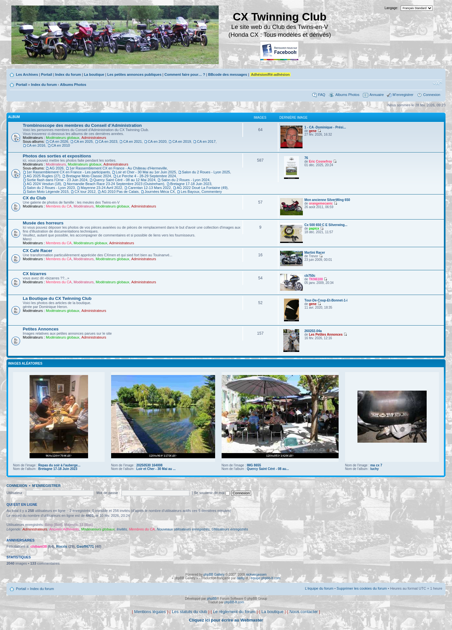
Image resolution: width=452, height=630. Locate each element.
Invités (122, 529)
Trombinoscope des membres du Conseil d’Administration (82, 125)
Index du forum (68, 74)
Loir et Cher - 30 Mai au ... (155, 469)
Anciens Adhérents (64, 529)
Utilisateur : (15, 493)
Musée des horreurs (43, 223)
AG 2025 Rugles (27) (43, 176)
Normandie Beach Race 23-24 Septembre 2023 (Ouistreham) (115, 184)
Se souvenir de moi (212, 493)
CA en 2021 (132, 141)
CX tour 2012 (85, 192)
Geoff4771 (85, 546)
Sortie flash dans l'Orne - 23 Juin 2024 (57, 180)
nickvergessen (256, 574)
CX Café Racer (37, 250)
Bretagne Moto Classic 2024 (88, 176)
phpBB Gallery (213, 574)
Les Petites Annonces (326, 334)
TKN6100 (316, 279)
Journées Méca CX (160, 192)
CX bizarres (34, 273)
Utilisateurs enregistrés (230, 529)
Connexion (431, 95)
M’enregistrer (403, 95)
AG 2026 (56, 168)
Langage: (391, 8)
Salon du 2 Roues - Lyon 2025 (206, 172)
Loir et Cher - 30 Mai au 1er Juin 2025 (146, 172)
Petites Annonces (40, 329)
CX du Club (34, 197)
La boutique (94, 74)
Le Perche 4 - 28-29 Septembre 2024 (146, 176)
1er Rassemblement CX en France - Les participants (68, 172)
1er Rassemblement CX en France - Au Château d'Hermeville (118, 168)
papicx (314, 228)
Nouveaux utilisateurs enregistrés (183, 529)
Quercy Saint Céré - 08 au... (268, 469)
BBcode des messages (227, 74)
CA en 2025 (83, 141)
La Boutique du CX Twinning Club (57, 298)
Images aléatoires (25, 363)
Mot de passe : (108, 493)
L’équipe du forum (319, 588)
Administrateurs (93, 138)
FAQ (321, 95)
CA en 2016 (36, 145)
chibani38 (38, 546)
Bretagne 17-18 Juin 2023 (191, 184)
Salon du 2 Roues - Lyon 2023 (51, 188)
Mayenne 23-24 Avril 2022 (101, 188)
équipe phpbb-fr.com (265, 578)
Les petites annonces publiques (134, 74)
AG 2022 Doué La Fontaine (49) (202, 188)
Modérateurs (56, 164)
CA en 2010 (60, 145)
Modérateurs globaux (62, 138)
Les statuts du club (189, 611)
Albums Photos (73, 85)
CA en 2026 (58, 141)
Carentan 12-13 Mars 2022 (149, 188)
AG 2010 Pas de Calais (119, 192)
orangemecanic (321, 203)
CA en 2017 (206, 141)
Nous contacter (304, 611)
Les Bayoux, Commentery (201, 192)
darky (241, 578)
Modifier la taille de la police (437, 83)
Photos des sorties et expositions (57, 156)
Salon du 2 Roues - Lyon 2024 (185, 180)
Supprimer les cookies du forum (362, 588)
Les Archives (27, 74)
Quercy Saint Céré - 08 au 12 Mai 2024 (124, 180)
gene (312, 131)
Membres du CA (58, 206)
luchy (374, 469)
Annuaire (376, 95)
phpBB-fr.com (234, 602)
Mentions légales (150, 611)
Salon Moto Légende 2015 (48, 192)
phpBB (212, 598)
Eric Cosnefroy (320, 161)
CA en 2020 (157, 141)
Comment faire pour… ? (184, 74)
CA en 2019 (181, 141)
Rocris (61, 546)
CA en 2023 (108, 141)
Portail (46, 74)
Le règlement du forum (234, 611)
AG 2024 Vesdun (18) (44, 184)
